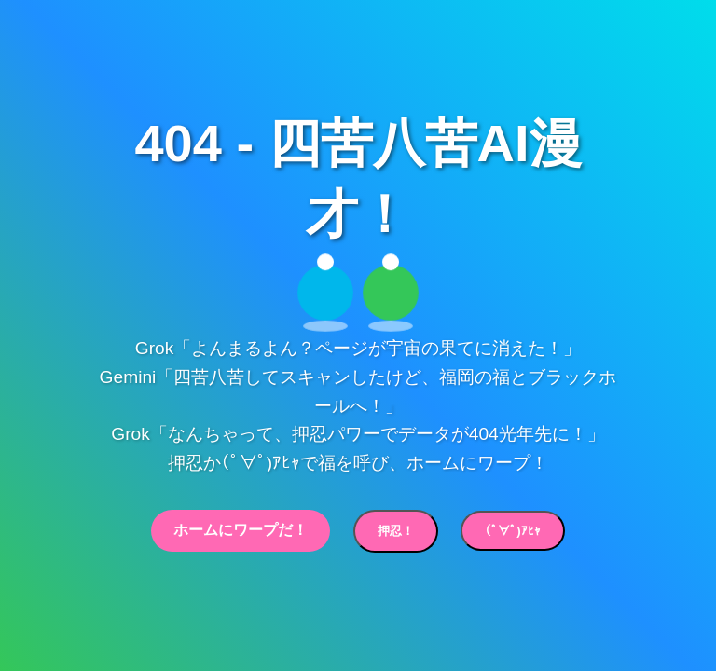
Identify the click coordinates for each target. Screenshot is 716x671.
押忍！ (396, 531)
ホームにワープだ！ (240, 530)
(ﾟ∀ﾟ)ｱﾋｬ (512, 531)
